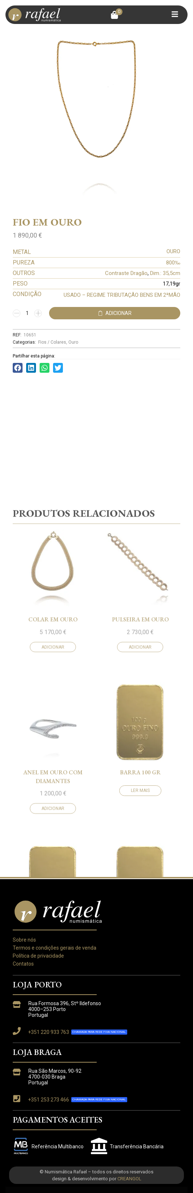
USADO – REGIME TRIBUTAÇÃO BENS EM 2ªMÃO (122, 295)
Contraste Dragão (126, 273)
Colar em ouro (52, 810)
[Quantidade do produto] (27, 313)
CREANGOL (129, 1178)
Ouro (73, 342)
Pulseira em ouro (140, 810)
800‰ (173, 262)
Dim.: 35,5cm (165, 273)
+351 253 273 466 (48, 1100)
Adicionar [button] (52, 837)
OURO (173, 251)
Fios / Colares (52, 342)
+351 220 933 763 (48, 1032)
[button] (116, 15)
